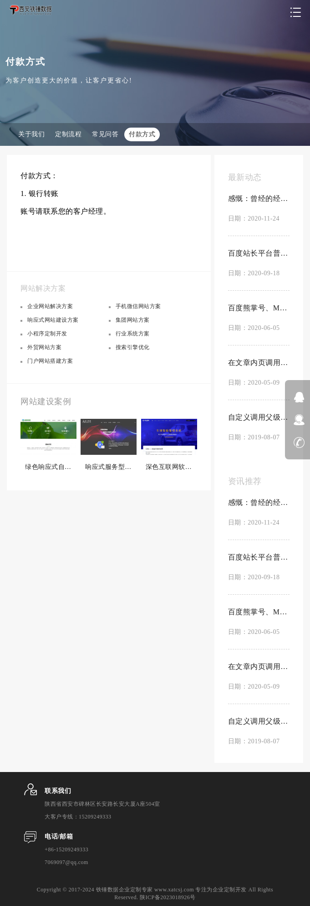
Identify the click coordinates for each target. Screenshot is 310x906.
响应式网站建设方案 (53, 320)
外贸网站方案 (44, 347)
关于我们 (31, 134)
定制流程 (68, 134)
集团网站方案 (133, 320)
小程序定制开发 (47, 333)
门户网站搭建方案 (50, 361)
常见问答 (105, 134)
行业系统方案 (133, 333)
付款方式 (142, 134)
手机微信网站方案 (138, 306)
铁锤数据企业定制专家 (124, 889)
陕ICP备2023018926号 (168, 897)
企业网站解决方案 (50, 306)
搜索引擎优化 (133, 347)
